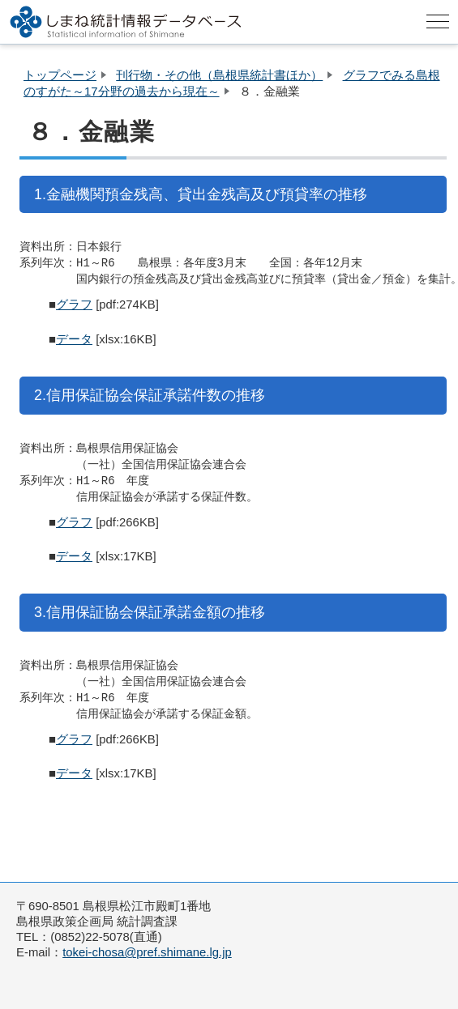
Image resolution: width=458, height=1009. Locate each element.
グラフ (74, 304)
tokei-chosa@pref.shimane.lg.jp (147, 952)
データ (74, 339)
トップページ (60, 75)
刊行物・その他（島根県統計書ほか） (219, 75)
